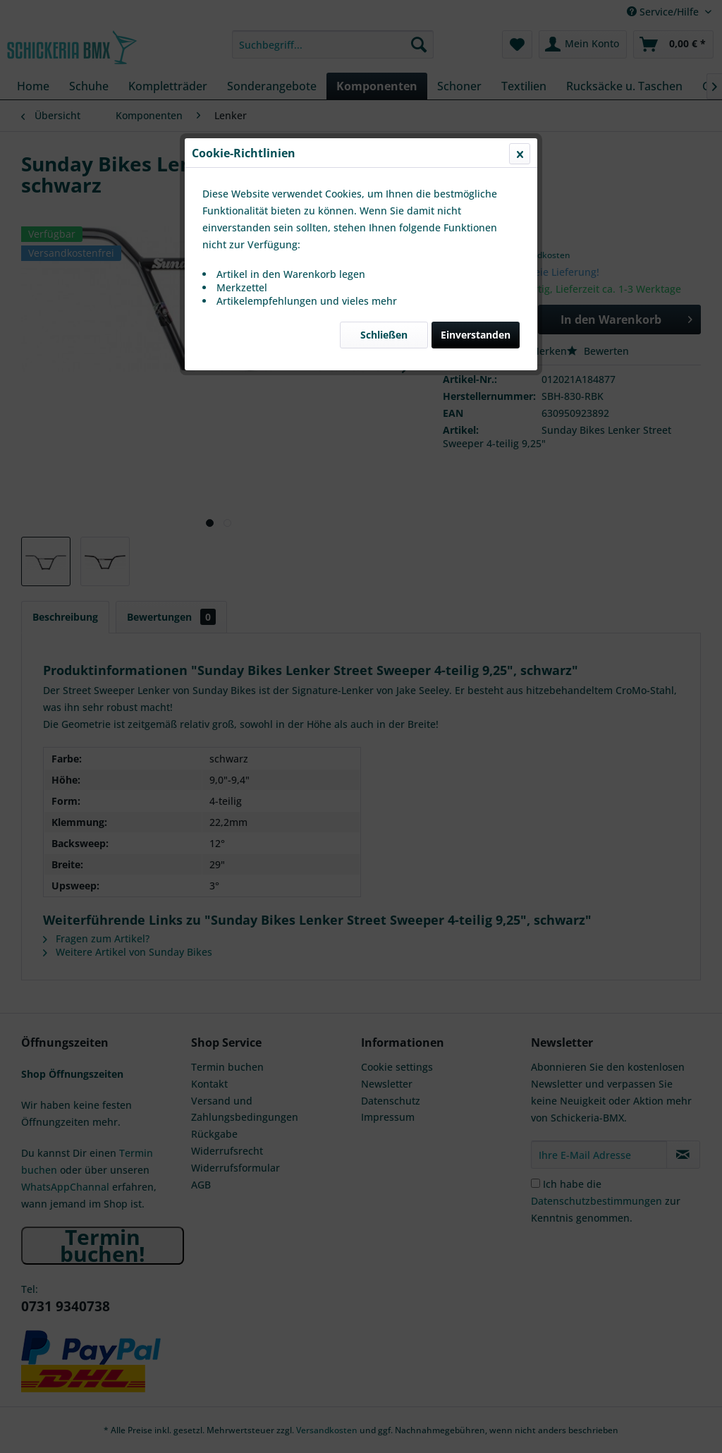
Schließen (384, 334)
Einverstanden (475, 334)
